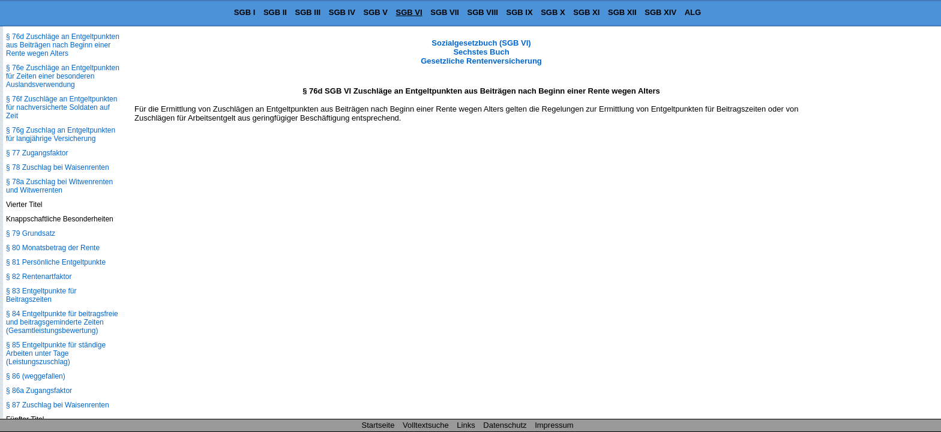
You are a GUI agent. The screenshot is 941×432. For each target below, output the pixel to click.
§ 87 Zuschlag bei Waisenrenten (57, 405)
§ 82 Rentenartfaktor (38, 276)
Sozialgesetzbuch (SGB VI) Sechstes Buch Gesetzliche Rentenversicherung (481, 51)
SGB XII (622, 12)
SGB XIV (660, 12)
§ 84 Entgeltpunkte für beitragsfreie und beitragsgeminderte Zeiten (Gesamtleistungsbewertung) (62, 322)
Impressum (554, 425)
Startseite (378, 425)
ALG (693, 12)
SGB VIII (482, 12)
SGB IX (520, 12)
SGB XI (586, 12)
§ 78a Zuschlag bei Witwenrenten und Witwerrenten (59, 186)
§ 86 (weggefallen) (35, 376)
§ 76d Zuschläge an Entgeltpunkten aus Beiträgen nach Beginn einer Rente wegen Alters (62, 45)
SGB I (244, 12)
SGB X (553, 12)
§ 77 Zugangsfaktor (37, 153)
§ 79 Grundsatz (30, 233)
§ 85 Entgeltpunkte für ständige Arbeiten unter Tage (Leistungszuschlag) (56, 353)
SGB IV (342, 12)
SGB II (275, 12)
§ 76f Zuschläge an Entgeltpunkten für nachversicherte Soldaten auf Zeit (61, 107)
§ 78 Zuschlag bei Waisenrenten (57, 167)
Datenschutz (504, 425)
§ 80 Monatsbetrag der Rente (53, 248)
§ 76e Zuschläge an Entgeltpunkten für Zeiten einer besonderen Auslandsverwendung (62, 76)
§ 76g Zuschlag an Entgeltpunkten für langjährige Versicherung (60, 134)
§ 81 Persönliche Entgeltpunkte (56, 262)
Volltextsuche (426, 425)
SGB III (308, 12)
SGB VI (409, 12)
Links (466, 425)
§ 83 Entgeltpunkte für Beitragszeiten (41, 295)
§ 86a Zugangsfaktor (39, 390)
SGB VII (444, 12)
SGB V (375, 12)
